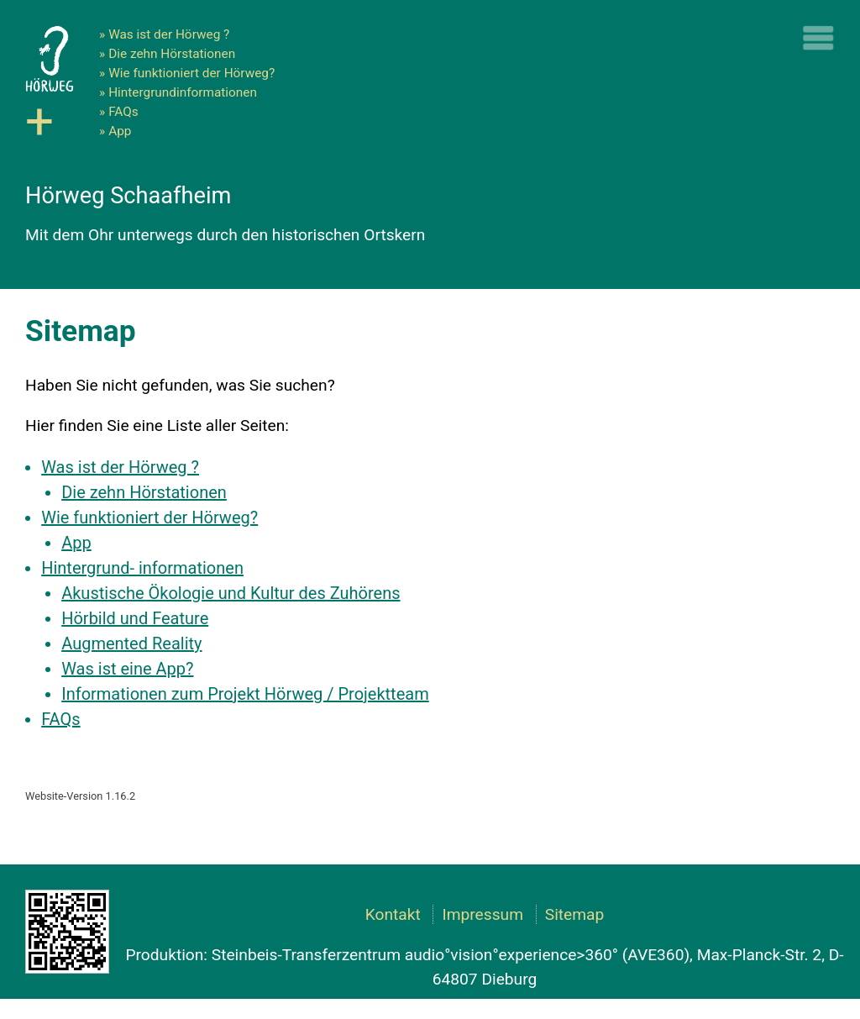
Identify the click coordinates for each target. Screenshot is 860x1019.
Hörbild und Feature (134, 618)
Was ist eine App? (127, 669)
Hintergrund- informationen (142, 568)
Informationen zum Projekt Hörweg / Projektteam (245, 694)
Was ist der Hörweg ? (168, 34)
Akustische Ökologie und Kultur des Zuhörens (230, 593)
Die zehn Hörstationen (171, 53)
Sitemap (575, 914)
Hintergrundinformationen (182, 92)
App (119, 131)
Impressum (482, 914)
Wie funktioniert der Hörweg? (191, 73)
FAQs (123, 111)
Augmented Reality (131, 643)
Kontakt (393, 914)
